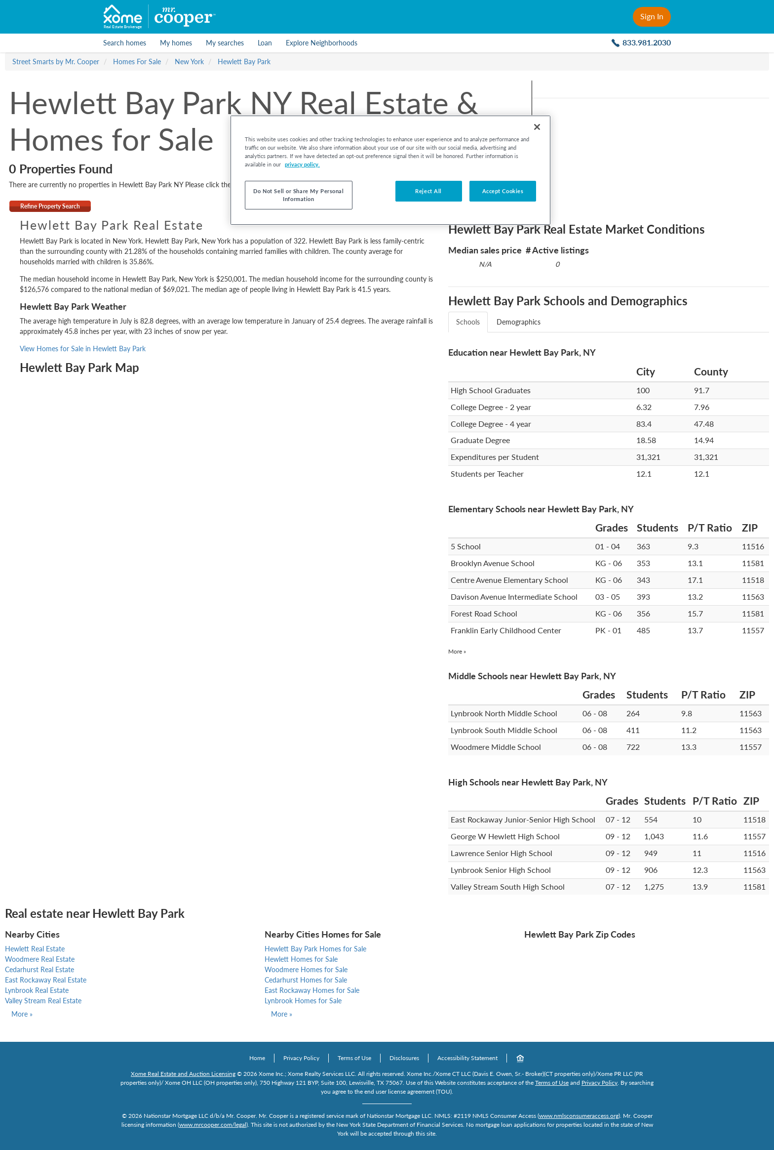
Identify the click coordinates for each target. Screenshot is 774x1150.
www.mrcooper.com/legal (212, 1124)
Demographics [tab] (519, 322)
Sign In (651, 16)
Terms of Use (354, 1058)
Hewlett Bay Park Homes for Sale (315, 949)
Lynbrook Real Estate (37, 990)
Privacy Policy (301, 1058)
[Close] (537, 127)
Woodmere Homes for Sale (306, 969)
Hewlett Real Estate (35, 949)
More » (457, 651)
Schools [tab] (468, 322)
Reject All (428, 191)
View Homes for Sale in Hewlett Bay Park (83, 348)
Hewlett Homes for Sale (301, 959)
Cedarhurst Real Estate (39, 969)
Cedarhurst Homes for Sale (306, 980)
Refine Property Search (50, 206)
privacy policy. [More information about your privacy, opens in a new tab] (302, 164)
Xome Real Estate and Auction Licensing (183, 1073)
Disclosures (404, 1058)
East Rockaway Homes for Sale (312, 990)
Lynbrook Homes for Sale (303, 1000)
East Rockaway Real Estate (45, 980)
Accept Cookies (503, 191)
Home (257, 1058)
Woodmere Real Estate (40, 959)
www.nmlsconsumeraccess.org (579, 1115)
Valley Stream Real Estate (43, 1000)
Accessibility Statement (467, 1058)
